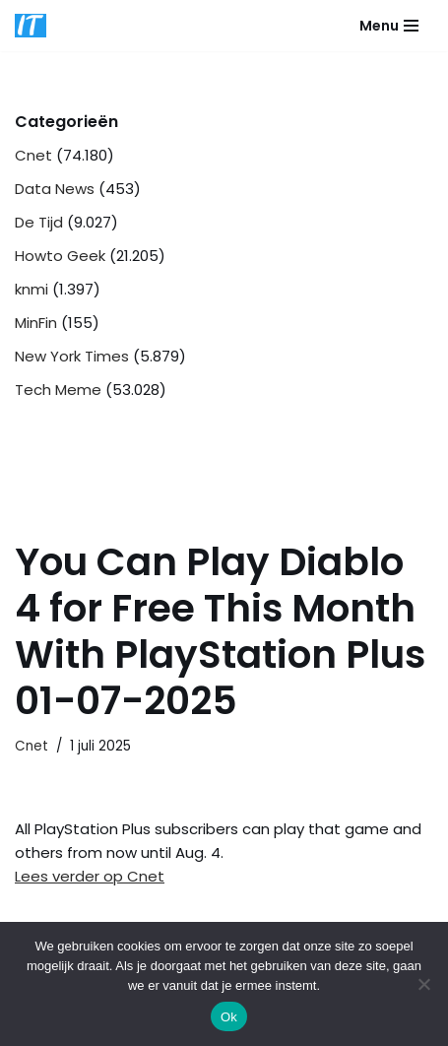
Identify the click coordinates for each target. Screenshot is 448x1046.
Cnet (33, 155)
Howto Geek (60, 255)
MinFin (36, 322)
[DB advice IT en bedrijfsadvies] (30, 25)
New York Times (72, 356)
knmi (31, 289)
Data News (55, 188)
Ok (229, 1017)
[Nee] (423, 984)
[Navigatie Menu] (389, 25)
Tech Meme (58, 389)
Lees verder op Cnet (89, 876)
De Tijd (39, 222)
